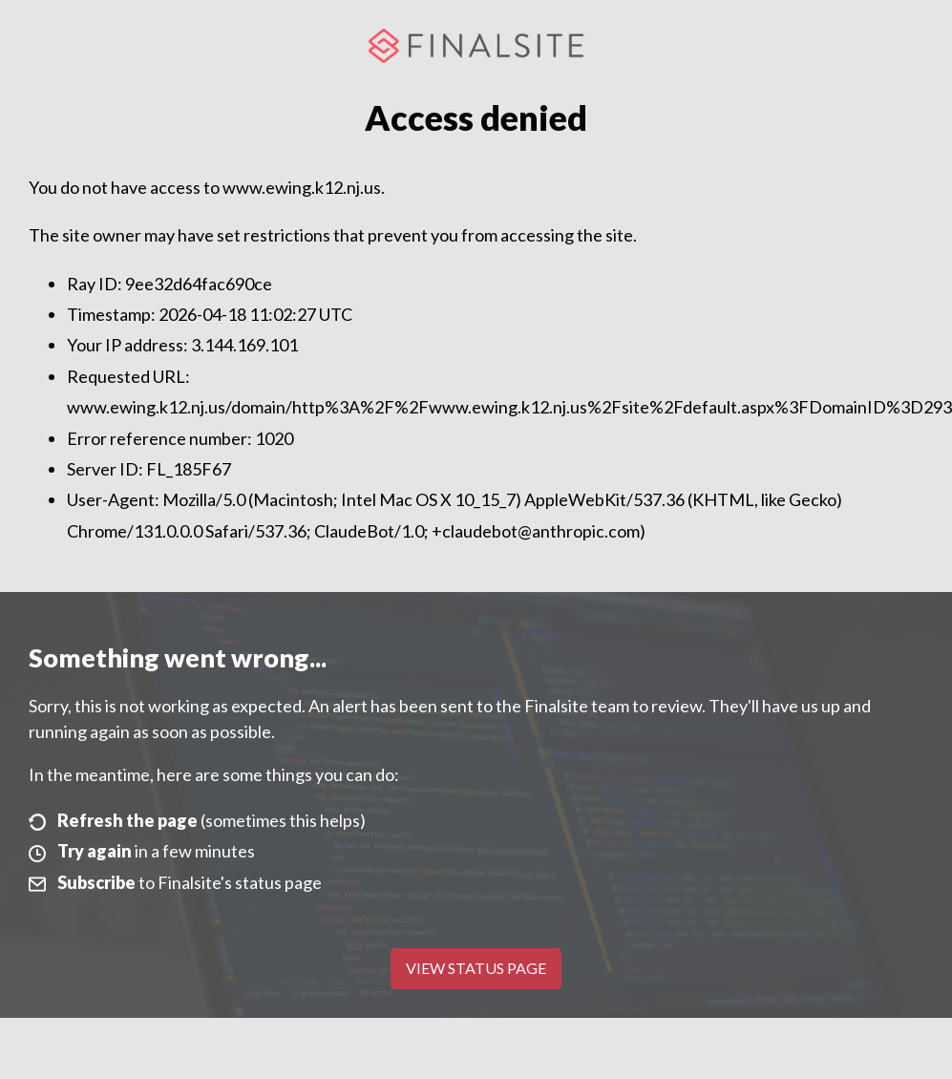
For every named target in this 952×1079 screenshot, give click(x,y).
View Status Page (476, 968)
